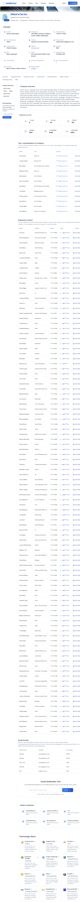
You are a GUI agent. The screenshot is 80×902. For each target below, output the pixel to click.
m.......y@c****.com (65, 283)
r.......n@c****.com (64, 661)
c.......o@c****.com (64, 243)
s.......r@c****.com (64, 334)
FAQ (36, 3)
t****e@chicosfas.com (62, 191)
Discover (52, 3)
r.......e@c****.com (64, 319)
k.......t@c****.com (64, 636)
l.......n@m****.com (64, 606)
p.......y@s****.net (64, 309)
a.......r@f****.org (64, 460)
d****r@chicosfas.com (62, 156)
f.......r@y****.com (64, 354)
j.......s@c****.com (64, 298)
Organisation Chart (16, 77)
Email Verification (56, 77)
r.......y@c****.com (64, 540)
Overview (5, 77)
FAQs (17, 80)
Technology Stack (7, 80)
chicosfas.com (35, 48)
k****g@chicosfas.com (62, 181)
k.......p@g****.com (64, 495)
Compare (43, 3)
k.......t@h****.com (64, 349)
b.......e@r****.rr (64, 364)
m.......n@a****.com (65, 515)
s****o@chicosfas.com (62, 212)
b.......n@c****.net (64, 314)
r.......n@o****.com (64, 560)
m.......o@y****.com (65, 419)
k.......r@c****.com (64, 576)
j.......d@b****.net (64, 691)
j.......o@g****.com (64, 545)
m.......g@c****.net (64, 621)
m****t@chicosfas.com (62, 171)
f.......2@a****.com (64, 596)
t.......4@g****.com (64, 409)
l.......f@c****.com (64, 681)
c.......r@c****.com (64, 712)
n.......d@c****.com (64, 485)
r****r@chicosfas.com (61, 201)
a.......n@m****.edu (64, 717)
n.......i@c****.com (64, 530)
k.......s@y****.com (64, 273)
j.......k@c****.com (64, 399)
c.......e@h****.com (64, 676)
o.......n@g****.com (64, 510)
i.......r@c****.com (64, 379)
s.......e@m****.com (65, 304)
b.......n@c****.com (64, 404)
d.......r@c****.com (64, 505)
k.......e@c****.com (64, 571)
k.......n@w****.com (65, 651)
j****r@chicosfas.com (61, 161)
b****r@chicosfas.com (62, 166)
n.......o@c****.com (64, 450)
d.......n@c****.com (64, 238)
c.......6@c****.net (64, 424)
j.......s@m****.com (64, 339)
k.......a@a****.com (64, 253)
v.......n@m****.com (64, 278)
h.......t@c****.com (64, 686)
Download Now (7, 118)
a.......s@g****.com (64, 555)
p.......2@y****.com (64, 707)
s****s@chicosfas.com (62, 196)
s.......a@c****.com (64, 429)
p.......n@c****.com (64, 329)
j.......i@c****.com (64, 480)
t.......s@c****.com (64, 631)
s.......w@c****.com (64, 611)
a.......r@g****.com (64, 591)
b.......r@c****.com (64, 293)
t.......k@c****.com (64, 626)
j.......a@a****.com (64, 656)
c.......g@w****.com (65, 248)
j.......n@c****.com (64, 268)
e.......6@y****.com (64, 233)
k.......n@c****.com (64, 445)
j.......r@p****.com (64, 520)
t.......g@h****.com (64, 324)
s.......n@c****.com (64, 475)
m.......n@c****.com (65, 394)
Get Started (72, 3)
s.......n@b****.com (64, 641)
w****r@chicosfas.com (62, 176)
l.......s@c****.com (64, 535)
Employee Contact (30, 77)
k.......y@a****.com (64, 344)
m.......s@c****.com (64, 440)
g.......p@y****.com (64, 565)
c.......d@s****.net (64, 601)
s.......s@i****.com (64, 288)
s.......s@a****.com (64, 374)
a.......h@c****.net (64, 722)
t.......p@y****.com (64, 465)
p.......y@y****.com (64, 666)
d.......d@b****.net (64, 702)
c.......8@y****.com (64, 389)
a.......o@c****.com (64, 470)
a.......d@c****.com (64, 434)
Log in (64, 3)
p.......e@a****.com (64, 455)
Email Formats (43, 77)
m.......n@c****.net (64, 414)
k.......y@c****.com (64, 490)
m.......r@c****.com (64, 525)
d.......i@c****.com (64, 500)
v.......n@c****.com (64, 586)
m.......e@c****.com (65, 616)
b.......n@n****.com (64, 359)
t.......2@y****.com (64, 258)
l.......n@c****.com (64, 369)
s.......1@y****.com (64, 384)
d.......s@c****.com (64, 671)
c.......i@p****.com (64, 263)
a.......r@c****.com (64, 727)
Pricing (31, 3)
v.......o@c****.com (64, 732)
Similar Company (69, 77)
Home (24, 3)
